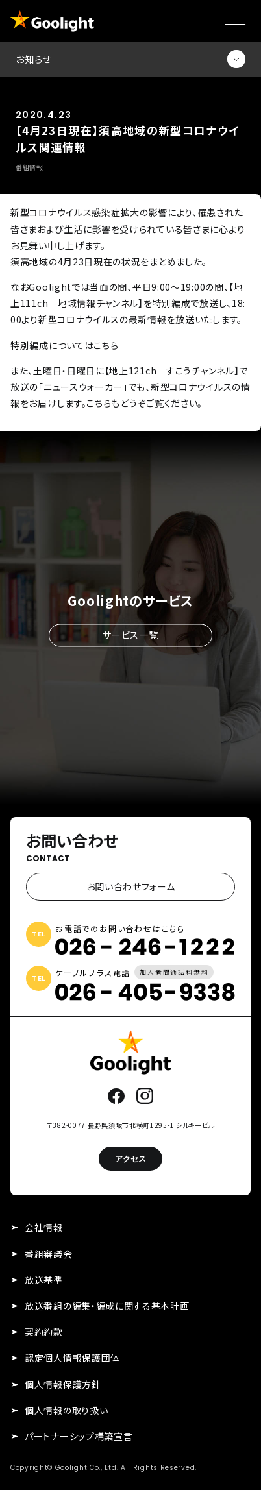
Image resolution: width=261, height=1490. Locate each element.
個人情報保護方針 (63, 1384)
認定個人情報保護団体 (72, 1357)
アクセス (130, 1158)
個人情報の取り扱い (66, 1410)
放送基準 (44, 1279)
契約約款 (44, 1331)
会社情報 (44, 1227)
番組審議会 (49, 1253)
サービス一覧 (130, 634)
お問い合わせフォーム (130, 886)
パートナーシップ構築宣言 (78, 1436)
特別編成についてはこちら (64, 345)
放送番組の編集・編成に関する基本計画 (107, 1305)
